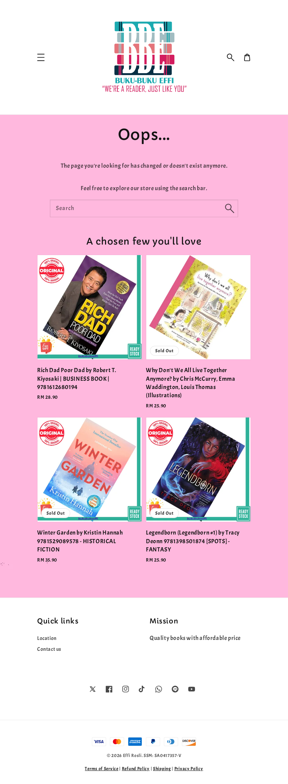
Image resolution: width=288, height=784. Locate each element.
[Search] (229, 208)
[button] (230, 57)
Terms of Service (101, 769)
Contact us (49, 649)
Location (47, 638)
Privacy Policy (188, 769)
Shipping (162, 769)
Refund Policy (136, 769)
